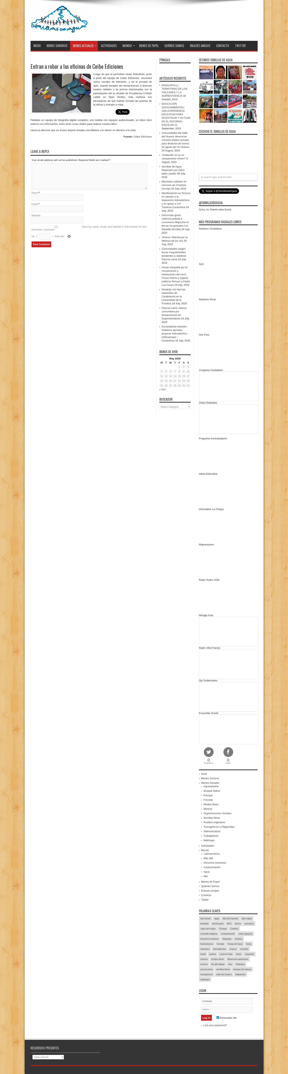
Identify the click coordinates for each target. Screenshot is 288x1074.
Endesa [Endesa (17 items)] (238, 939)
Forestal (208, 799)
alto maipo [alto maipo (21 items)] (247, 918)
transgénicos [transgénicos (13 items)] (206, 974)
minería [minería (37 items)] (204, 964)
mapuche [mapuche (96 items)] (249, 954)
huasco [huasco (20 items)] (233, 949)
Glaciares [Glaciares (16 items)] (204, 949)
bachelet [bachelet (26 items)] (204, 923)
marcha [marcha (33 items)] (204, 959)
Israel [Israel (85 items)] (203, 954)
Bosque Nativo (212, 790)
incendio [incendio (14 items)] (244, 949)
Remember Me (227, 1017)
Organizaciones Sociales (218, 813)
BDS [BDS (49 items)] (229, 923)
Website (36, 215)
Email (35, 204)
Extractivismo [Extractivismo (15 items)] (206, 944)
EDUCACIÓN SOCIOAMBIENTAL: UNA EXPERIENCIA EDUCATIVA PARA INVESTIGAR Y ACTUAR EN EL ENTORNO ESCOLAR (176, 114)
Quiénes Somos (174, 45)
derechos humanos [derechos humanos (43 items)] (209, 939)
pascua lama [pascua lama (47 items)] (206, 969)
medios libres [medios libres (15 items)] (217, 959)
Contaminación (212, 867)
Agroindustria (211, 786)
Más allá (208, 858)
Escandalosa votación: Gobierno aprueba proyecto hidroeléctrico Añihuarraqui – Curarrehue (174, 333)
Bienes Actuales (85, 45)
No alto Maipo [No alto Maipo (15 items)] (218, 964)
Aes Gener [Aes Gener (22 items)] (205, 918)
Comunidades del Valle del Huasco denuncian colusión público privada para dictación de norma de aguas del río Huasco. (176, 139)
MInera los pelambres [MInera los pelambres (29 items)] (238, 959)
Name (35, 192)
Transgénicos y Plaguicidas (219, 826)
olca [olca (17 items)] (230, 964)
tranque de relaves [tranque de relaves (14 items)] (242, 969)
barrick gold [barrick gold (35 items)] (217, 923)
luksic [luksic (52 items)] (238, 954)
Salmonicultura (212, 831)
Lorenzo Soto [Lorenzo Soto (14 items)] (225, 954)
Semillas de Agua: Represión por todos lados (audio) (173, 170)
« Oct (162, 389)
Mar (206, 876)
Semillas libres (212, 817)
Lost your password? (215, 1025)
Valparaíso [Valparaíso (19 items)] (240, 974)
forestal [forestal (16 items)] (220, 944)
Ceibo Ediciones (143, 136)
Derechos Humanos (215, 862)
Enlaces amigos (200, 45)
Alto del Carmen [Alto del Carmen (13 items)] (230, 918)
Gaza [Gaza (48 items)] (248, 944)
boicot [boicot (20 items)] (238, 923)
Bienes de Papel (149, 45)
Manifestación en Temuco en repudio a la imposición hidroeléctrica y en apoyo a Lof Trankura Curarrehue (176, 200)
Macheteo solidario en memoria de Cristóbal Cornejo (174, 185)
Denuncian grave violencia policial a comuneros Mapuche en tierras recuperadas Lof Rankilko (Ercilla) (175, 222)
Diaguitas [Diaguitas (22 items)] (226, 939)
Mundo (129, 45)
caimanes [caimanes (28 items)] (249, 923)
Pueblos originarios (214, 822)
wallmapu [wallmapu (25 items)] (204, 979)
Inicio (37, 45)
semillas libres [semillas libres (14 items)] (223, 969)
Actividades (109, 45)
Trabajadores (211, 835)
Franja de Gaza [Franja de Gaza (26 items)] (235, 944)
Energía (208, 795)
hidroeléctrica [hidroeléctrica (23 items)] (219, 949)
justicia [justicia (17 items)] (212, 954)
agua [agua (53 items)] (216, 918)
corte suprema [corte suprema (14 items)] (245, 934)
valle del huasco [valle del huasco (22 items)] (224, 974)
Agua (206, 871)
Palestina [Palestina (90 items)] (240, 964)
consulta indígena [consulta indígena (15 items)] (208, 934)
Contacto (222, 45)
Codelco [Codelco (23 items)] (234, 928)
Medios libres (211, 804)
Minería (208, 808)
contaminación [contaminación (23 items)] (228, 934)
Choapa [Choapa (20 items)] (223, 928)
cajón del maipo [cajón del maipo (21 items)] (208, 928)
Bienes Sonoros (57, 45)
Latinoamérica (212, 853)
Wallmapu (209, 840)
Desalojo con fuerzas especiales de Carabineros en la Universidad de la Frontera (173, 296)
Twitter (240, 45)
